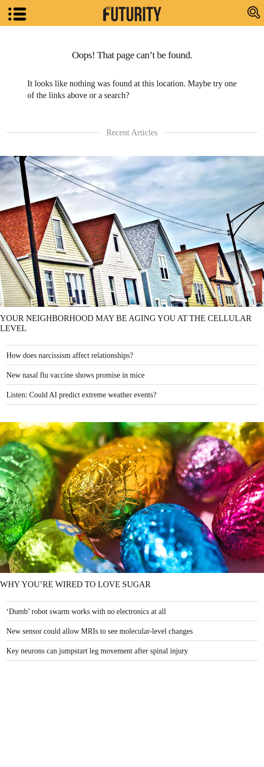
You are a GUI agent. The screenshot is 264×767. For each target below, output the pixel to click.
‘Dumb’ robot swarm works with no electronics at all (86, 611)
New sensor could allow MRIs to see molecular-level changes (99, 631)
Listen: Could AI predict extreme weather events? (81, 395)
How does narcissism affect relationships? (69, 355)
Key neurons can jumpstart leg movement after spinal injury (97, 651)
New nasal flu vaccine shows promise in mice (75, 375)
